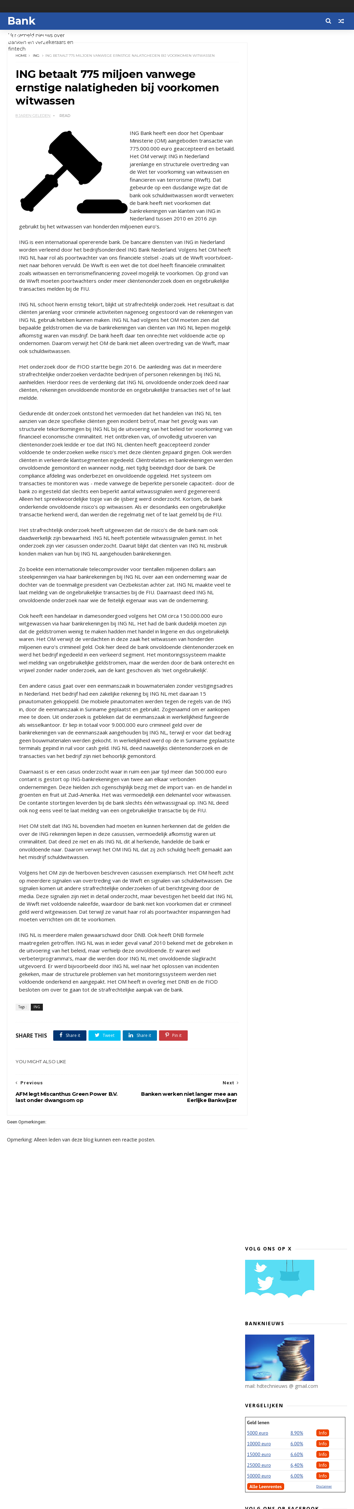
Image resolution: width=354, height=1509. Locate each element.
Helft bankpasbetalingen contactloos (288, 773)
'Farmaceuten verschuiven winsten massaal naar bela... (301, 815)
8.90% (296, 234)
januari (267, 1369)
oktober (269, 544)
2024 (258, 471)
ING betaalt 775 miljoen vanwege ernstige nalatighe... (298, 1242)
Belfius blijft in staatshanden (293, 1053)
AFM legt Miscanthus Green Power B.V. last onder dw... (300, 1256)
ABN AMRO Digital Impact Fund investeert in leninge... (295, 1107)
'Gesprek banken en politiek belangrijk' (292, 745)
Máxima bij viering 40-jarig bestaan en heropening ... (301, 576)
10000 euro (259, 244)
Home (21, 57)
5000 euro (257, 234)
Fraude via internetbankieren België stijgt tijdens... (293, 866)
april (264, 1344)
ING (36, 57)
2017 (258, 1379)
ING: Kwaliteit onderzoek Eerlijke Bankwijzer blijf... (298, 1177)
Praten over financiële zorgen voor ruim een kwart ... (300, 562)
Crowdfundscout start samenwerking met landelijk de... (301, 675)
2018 (258, 520)
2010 (258, 1437)
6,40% (296, 266)
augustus (270, 1311)
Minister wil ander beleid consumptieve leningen (289, 731)
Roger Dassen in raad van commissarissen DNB (289, 1121)
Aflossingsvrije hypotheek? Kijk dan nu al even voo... (301, 1270)
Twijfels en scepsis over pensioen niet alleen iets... (299, 880)
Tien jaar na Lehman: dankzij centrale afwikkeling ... (293, 604)
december (271, 528)
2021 (258, 496)
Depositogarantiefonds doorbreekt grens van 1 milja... (301, 1205)
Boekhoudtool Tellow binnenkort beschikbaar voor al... (298, 787)
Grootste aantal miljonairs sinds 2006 (297, 1043)
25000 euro (259, 266)
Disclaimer (324, 287)
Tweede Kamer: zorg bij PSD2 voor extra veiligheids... (299, 1191)
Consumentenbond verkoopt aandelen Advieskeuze (293, 956)
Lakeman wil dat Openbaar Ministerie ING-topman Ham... (296, 1079)
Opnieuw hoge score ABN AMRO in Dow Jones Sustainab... (299, 894)
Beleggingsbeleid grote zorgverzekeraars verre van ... (297, 852)
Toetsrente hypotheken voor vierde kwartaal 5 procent (302, 829)
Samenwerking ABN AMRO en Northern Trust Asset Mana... (296, 1135)
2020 (258, 504)
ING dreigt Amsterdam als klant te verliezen (300, 1065)
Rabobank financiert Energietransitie (282, 632)
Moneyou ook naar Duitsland (293, 981)
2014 (258, 1404)
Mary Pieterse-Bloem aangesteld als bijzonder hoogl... (298, 1284)
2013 (258, 1413)
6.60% (296, 255)
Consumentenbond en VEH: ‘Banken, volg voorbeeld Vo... (302, 1298)
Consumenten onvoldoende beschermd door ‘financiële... (295, 970)
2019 (258, 512)
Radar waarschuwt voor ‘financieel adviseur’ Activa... (300, 619)
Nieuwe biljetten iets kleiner (292, 840)
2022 (258, 488)
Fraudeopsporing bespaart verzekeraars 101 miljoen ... (293, 1163)
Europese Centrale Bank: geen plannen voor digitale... (295, 801)
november (271, 536)
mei (263, 1336)
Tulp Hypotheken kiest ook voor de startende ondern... (301, 1149)
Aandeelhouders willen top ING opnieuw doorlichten (295, 992)
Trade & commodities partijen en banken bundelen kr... (298, 647)
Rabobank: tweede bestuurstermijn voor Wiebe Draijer (301, 908)
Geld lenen (258, 223)
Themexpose (42, 1500)
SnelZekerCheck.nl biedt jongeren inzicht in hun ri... (299, 1093)
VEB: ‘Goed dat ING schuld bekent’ (299, 1216)
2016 (258, 1388)
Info (323, 234)
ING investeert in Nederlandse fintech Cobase (295, 689)
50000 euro (259, 276)
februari (269, 1361)
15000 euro (259, 255)
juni (263, 1328)
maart (266, 1352)
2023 (258, 480)
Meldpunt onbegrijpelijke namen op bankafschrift (301, 1014)
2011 (258, 1429)
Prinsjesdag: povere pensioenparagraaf (284, 703)
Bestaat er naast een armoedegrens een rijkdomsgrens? (283, 939)
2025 (258, 463)
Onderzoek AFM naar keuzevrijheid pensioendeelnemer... (300, 591)
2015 (258, 1396)
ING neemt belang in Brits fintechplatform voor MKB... (294, 661)
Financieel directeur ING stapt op (298, 1003)
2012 (258, 1421)
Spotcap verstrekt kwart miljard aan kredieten (297, 922)
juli (262, 1320)
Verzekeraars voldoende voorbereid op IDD (301, 1028)
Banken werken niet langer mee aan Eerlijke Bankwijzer (297, 1227)
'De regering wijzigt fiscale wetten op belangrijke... (300, 717)
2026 (258, 455)
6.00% (296, 244)
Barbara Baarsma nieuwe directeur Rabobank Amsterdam (300, 759)
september (272, 552)
